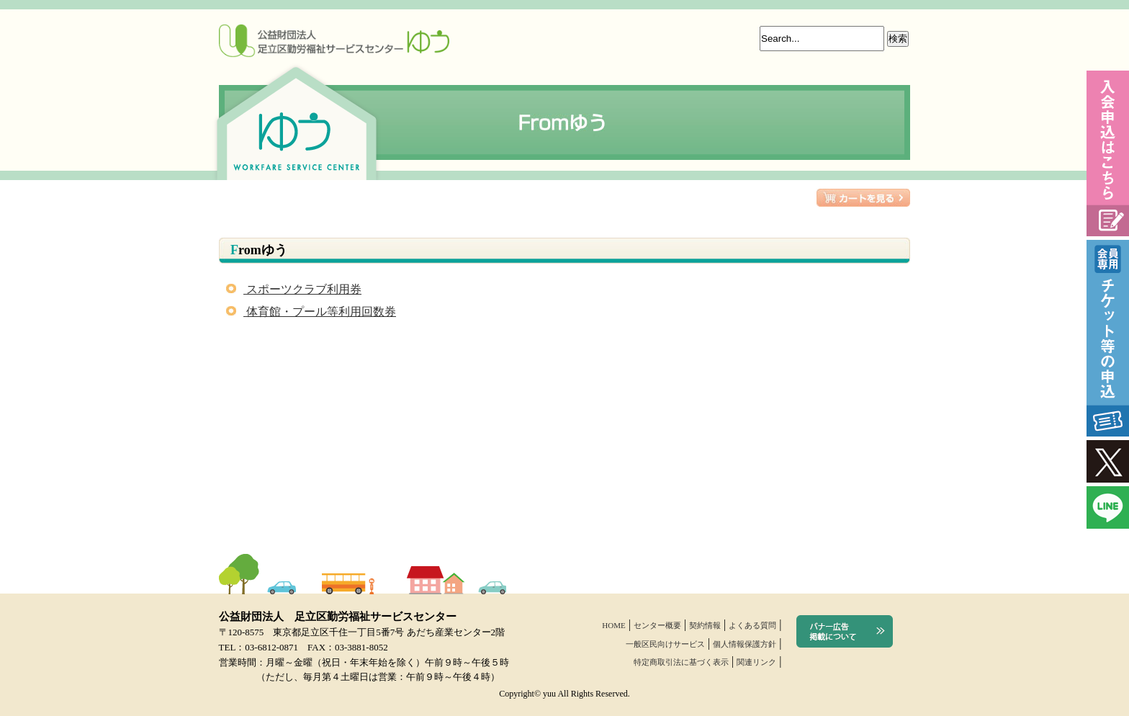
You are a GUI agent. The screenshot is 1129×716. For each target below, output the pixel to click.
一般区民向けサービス (665, 644)
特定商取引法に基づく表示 (681, 662)
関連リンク (756, 662)
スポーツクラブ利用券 (293, 289)
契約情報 (705, 625)
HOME (613, 625)
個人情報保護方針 (744, 644)
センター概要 (657, 625)
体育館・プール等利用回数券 (311, 311)
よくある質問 (752, 625)
